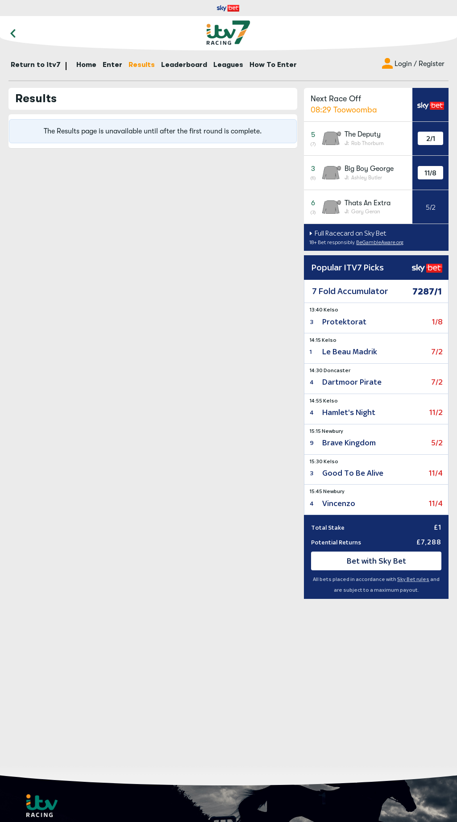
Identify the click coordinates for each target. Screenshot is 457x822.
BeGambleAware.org (379, 242)
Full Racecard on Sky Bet (349, 233)
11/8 (430, 173)
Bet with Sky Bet (376, 560)
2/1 (430, 138)
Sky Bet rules (413, 579)
